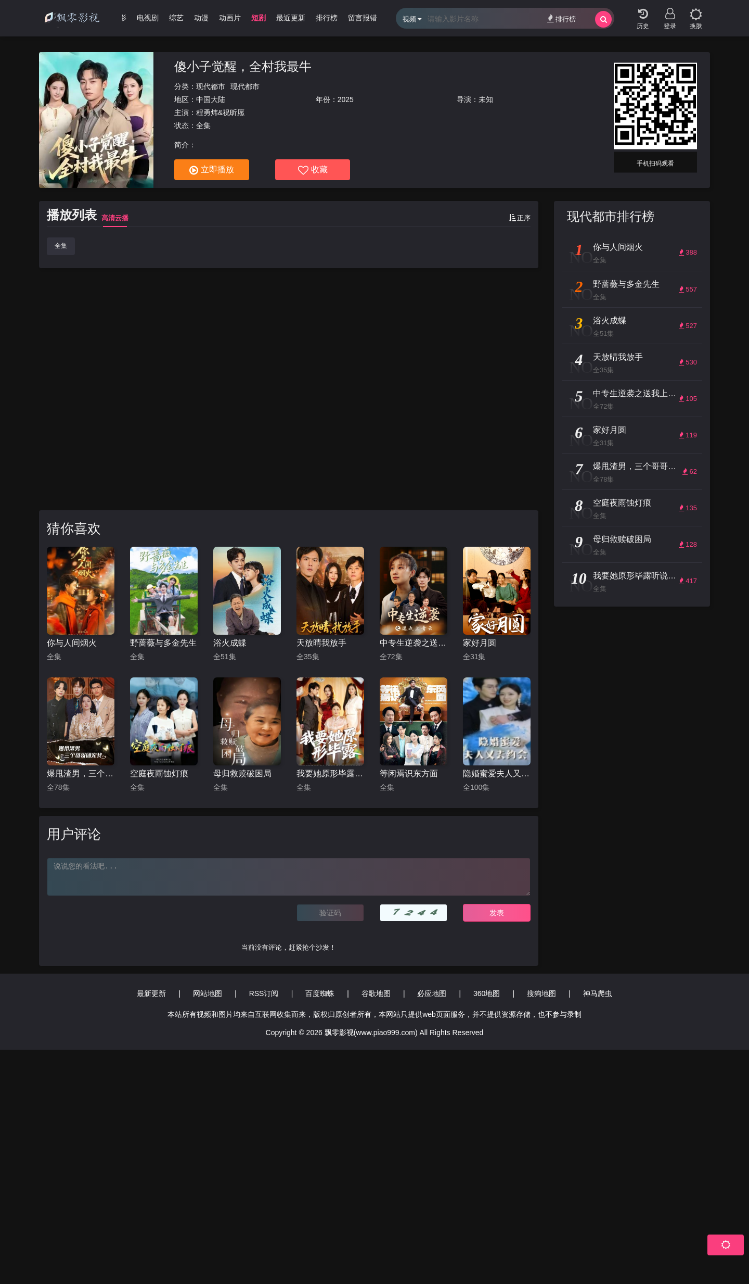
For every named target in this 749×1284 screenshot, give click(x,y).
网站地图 (207, 993)
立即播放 (211, 170)
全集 (61, 245)
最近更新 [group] (290, 18)
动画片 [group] (230, 18)
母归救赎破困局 (242, 773)
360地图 (486, 993)
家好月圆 (479, 642)
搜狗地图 (541, 993)
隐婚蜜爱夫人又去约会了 (497, 773)
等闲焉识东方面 (409, 773)
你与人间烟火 (72, 642)
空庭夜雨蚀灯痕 (159, 773)
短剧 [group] (258, 18)
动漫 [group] (201, 18)
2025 (346, 99)
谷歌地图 (376, 993)
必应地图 (431, 993)
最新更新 (151, 993)
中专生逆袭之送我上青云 (413, 642)
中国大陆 (210, 99)
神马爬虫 (597, 993)
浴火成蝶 (230, 642)
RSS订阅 (264, 993)
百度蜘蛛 (319, 993)
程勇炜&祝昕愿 (220, 112)
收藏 (313, 170)
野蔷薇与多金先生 (163, 642)
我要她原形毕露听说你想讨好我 (330, 773)
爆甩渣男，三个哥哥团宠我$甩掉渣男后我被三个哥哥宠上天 (80, 773)
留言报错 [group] (362, 18)
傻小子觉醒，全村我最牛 (243, 66)
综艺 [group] (176, 18)
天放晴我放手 (321, 642)
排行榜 (561, 18)
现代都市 (210, 86)
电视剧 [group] (148, 18)
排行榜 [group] (327, 18)
